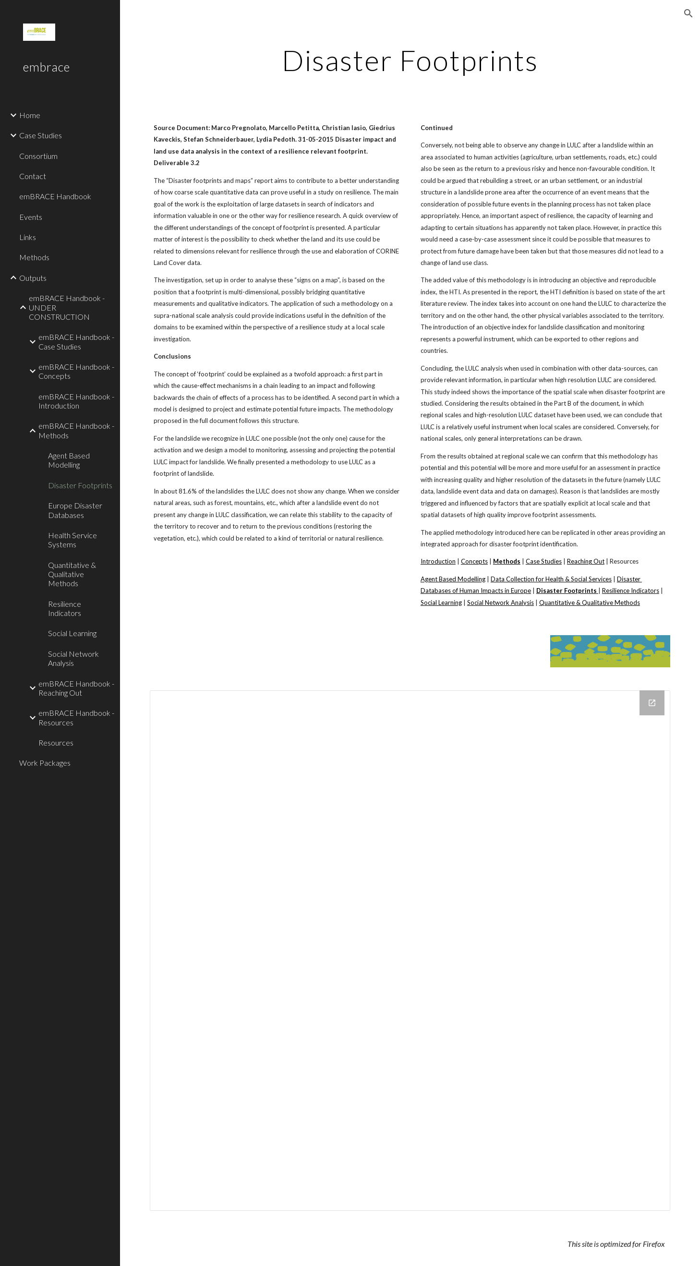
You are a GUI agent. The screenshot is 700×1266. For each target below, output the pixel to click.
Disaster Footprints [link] (80, 485)
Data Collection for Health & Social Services (551, 579)
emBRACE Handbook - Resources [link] (76, 717)
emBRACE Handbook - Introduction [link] (76, 401)
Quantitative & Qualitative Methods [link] (72, 574)
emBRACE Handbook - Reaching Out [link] (76, 688)
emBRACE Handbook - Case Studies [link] (76, 341)
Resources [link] (55, 742)
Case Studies (544, 561)
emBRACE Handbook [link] (55, 196)
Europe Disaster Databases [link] (75, 510)
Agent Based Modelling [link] (69, 460)
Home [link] (29, 115)
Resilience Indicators (630, 590)
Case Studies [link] (40, 135)
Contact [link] (32, 176)
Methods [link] (34, 257)
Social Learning (441, 602)
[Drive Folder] (410, 950)
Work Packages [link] (45, 762)
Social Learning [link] (72, 633)
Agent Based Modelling (453, 579)
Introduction (438, 561)
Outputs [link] (33, 277)
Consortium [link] (38, 155)
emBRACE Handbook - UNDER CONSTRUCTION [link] (67, 307)
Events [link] (30, 216)
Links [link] (27, 236)
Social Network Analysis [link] (73, 658)
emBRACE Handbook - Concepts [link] (76, 371)
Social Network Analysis (500, 602)
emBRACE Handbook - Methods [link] (76, 430)
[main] (410, 60)
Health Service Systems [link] (72, 540)
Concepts (474, 561)
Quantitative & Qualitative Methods (589, 602)
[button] (688, 13)
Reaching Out (585, 561)
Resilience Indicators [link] (64, 608)
